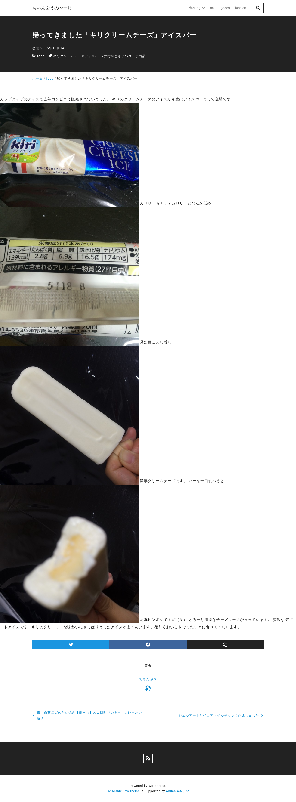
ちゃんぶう (148, 679)
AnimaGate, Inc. (178, 791)
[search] (258, 8)
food (41, 56)
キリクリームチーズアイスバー (77, 56)
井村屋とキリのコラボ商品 (125, 56)
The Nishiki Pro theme (122, 791)
